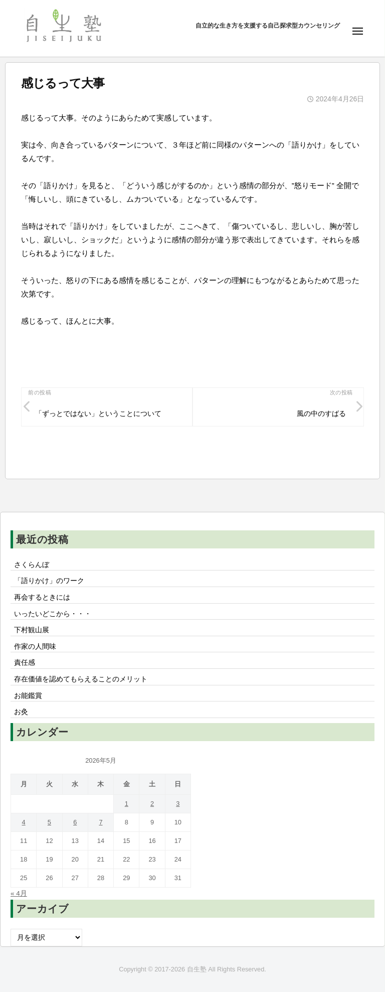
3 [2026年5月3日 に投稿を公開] (177, 803)
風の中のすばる (321, 413)
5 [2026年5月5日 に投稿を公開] (49, 822)
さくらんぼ (31, 565)
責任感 (24, 662)
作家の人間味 (35, 646)
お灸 (21, 712)
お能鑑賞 (28, 695)
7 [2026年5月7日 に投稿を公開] (100, 822)
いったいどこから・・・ (52, 614)
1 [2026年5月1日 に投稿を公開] (126, 803)
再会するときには (42, 597)
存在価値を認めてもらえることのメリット (80, 679)
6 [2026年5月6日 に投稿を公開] (75, 822)
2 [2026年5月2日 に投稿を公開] (152, 803)
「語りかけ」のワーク (49, 581)
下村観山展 (31, 630)
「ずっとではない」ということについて (98, 413)
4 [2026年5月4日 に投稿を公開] (24, 822)
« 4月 (19, 893)
